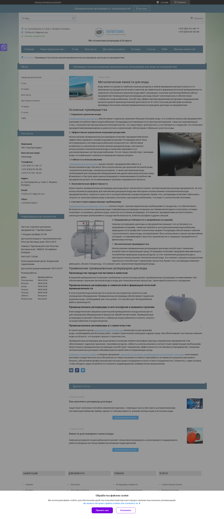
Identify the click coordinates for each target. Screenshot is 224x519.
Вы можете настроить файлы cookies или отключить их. (111, 503)
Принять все (102, 510)
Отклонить (125, 510)
